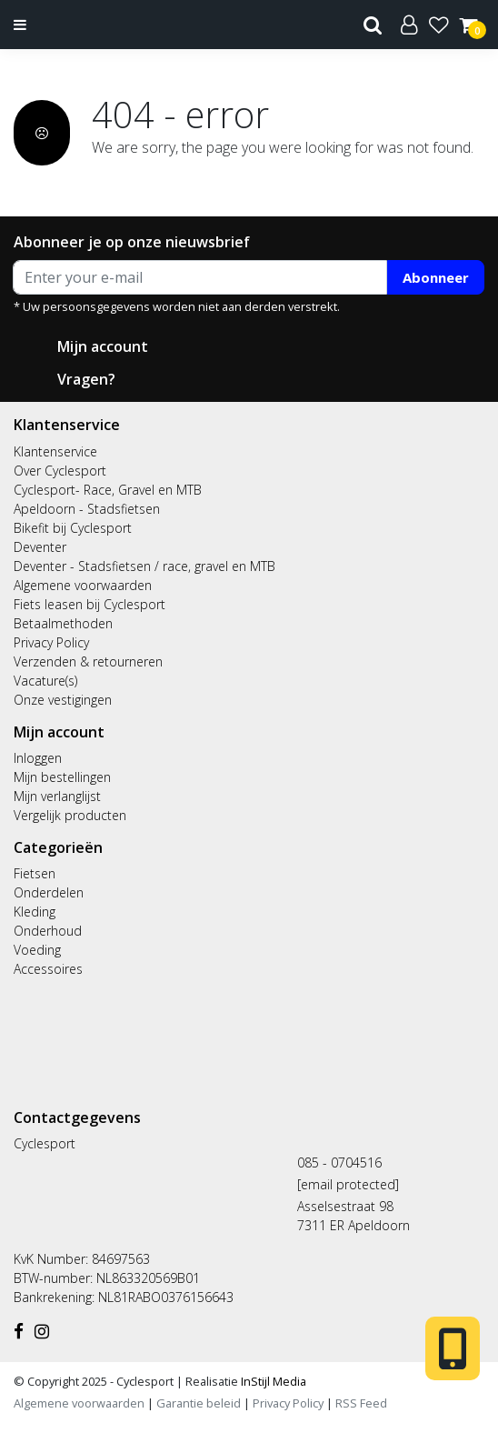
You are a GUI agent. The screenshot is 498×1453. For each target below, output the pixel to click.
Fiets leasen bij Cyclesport (89, 604)
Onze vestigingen (63, 699)
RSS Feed (361, 1403)
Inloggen (38, 758)
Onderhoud (48, 930)
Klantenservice (55, 451)
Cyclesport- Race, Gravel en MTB (108, 489)
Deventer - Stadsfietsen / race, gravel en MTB (144, 566)
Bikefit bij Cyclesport (73, 527)
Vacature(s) (45, 680)
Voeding (37, 949)
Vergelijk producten (70, 815)
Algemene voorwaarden (83, 585)
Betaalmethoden (63, 623)
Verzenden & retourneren (88, 661)
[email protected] (348, 1184)
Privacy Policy (51, 642)
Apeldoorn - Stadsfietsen (87, 508)
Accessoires (48, 968)
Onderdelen (49, 892)
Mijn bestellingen (62, 777)
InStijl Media (272, 1381)
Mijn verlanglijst (57, 796)
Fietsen (34, 873)
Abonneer (436, 277)
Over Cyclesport (60, 470)
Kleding (34, 911)
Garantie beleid (200, 1403)
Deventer (40, 547)
